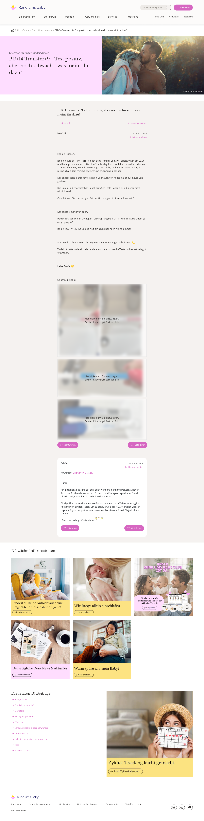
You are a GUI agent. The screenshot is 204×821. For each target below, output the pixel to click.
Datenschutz (112, 804)
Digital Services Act (134, 804)
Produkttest (173, 16)
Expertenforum (27, 16)
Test (17, 745)
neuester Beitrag (139, 122)
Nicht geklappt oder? (24, 716)
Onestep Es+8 (21, 733)
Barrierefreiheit (18, 810)
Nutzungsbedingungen (88, 804)
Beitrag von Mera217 (83, 472)
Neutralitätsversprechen (40, 804)
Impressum (16, 804)
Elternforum (50, 16)
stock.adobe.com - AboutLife (193, 91)
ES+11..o (19, 722)
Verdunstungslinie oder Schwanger (31, 728)
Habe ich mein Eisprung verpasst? (31, 739)
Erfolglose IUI (21, 699)
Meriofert (19, 710)
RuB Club (159, 16)
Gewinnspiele (92, 16)
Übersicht (65, 123)
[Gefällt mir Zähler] (137, 445)
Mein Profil (185, 7)
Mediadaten (64, 804)
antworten (72, 528)
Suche (168, 7)
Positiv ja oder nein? (24, 705)
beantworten (69, 444)
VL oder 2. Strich (22, 750)
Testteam (188, 16)
